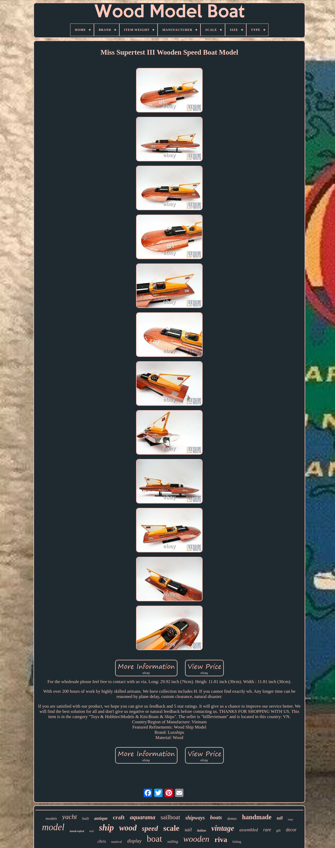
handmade (257, 817)
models (51, 818)
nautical (116, 842)
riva (221, 839)
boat (154, 839)
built (85, 819)
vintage (222, 828)
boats (216, 817)
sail (188, 829)
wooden (196, 839)
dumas (232, 819)
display (134, 841)
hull (91, 831)
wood (128, 827)
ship (106, 827)
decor (291, 829)
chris (102, 841)
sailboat (170, 817)
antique (101, 818)
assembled (248, 829)
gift (278, 830)
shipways (195, 818)
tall (280, 818)
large (290, 819)
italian (201, 830)
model (53, 827)
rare (267, 829)
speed (150, 828)
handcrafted (77, 831)
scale (171, 828)
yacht (69, 817)
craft (119, 817)
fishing (236, 842)
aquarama (142, 817)
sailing (172, 841)
